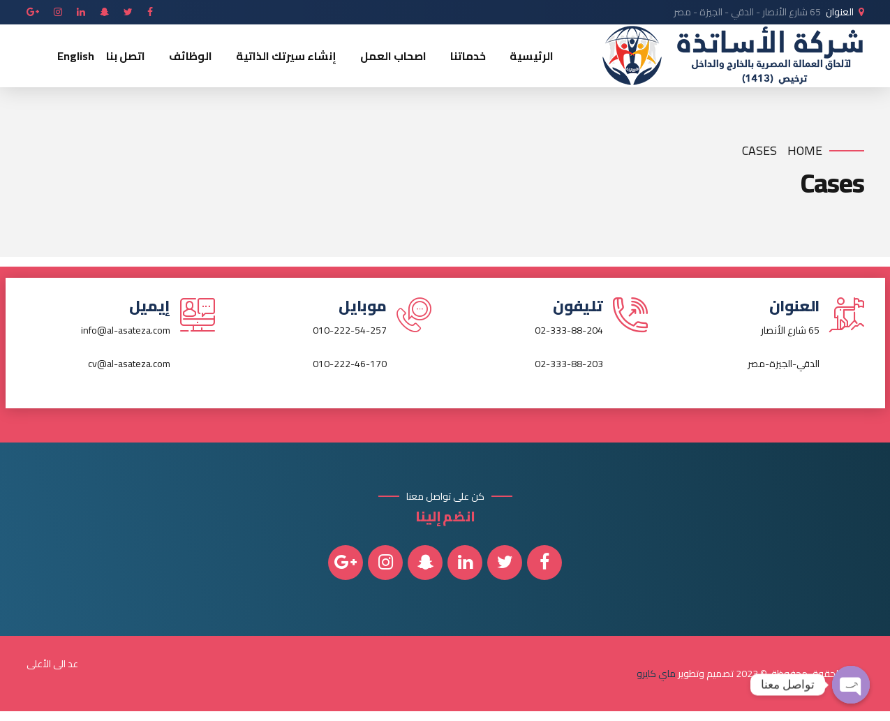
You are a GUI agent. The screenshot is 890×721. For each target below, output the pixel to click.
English (75, 55)
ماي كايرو (656, 673)
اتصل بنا (125, 55)
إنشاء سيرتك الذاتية (286, 55)
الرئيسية (532, 55)
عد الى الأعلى (52, 664)
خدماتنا (468, 55)
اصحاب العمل (393, 55)
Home (804, 151)
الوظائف (190, 55)
